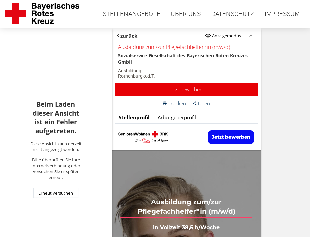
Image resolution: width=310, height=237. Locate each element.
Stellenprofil (134, 117)
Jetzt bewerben (186, 89)
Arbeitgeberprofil (177, 117)
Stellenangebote (131, 14)
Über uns (186, 14)
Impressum (282, 14)
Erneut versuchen (56, 193)
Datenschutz (232, 14)
